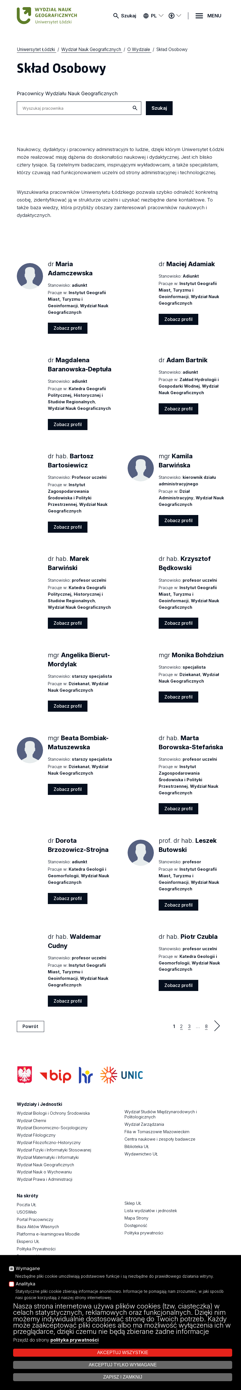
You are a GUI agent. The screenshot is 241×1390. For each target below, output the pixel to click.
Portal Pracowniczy (35, 1219)
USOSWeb (27, 1212)
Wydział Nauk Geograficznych (45, 1164)
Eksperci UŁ (28, 1241)
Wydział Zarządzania (144, 1124)
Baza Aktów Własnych (38, 1226)
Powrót (30, 1026)
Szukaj (128, 16)
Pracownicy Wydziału (67, 93)
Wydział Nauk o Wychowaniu (44, 1171)
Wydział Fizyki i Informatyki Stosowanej (54, 1149)
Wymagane (28, 1268)
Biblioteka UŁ (136, 1146)
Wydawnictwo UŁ (141, 1153)
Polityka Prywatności (36, 1248)
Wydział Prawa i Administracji (44, 1179)
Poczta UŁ (26, 1204)
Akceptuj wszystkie (122, 1352)
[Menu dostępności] (175, 16)
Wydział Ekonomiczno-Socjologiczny (52, 1127)
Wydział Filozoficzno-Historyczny (49, 1142)
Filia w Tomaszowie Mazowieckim (156, 1131)
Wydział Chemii (31, 1120)
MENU (214, 16)
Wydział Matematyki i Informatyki (48, 1157)
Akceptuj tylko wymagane (122, 1364)
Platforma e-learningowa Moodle (48, 1234)
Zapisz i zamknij (122, 1377)
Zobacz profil (68, 328)
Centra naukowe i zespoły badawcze (159, 1139)
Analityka (25, 1284)
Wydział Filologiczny (36, 1135)
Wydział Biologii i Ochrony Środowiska (53, 1113)
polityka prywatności (74, 1340)
